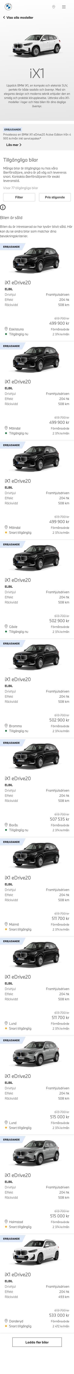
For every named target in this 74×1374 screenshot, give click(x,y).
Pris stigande (55, 197)
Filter (19, 197)
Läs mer (14, 145)
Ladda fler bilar (37, 1342)
